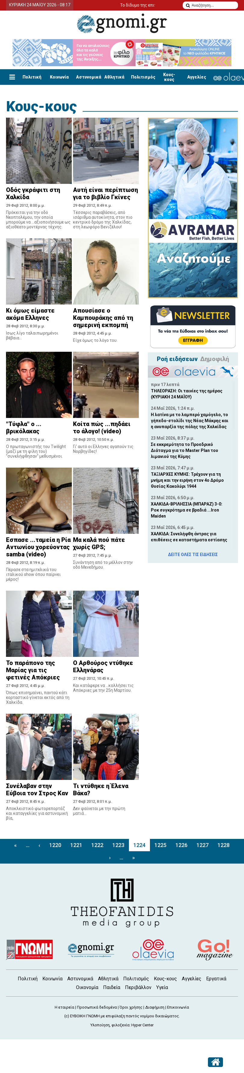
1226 (181, 845)
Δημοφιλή (214, 359)
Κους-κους (169, 77)
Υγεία (162, 987)
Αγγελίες (196, 77)
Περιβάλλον (138, 987)
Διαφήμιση (154, 1007)
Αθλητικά (114, 77)
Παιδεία (111, 987)
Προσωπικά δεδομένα (97, 1007)
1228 (224, 845)
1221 (76, 845)
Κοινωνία (59, 77)
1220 (55, 845)
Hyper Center (142, 1025)
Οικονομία (87, 987)
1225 (160, 845)
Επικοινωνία (178, 1007)
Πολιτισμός (143, 77)
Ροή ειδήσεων (177, 359)
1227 (203, 845)
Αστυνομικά (88, 77)
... (27, 845)
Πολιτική (32, 77)
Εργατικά (216, 979)
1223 (118, 845)
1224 (139, 845)
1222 (97, 845)
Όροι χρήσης (131, 1007)
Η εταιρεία (64, 1007)
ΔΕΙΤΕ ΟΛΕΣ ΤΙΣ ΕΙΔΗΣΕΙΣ (193, 554)
